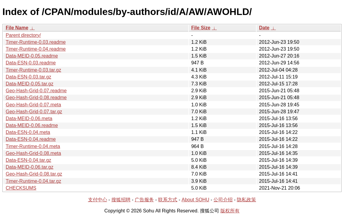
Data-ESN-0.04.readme (31, 139)
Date (264, 27)
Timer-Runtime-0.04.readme (36, 49)
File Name (17, 27)
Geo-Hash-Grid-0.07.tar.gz (34, 111)
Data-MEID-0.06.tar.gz (29, 167)
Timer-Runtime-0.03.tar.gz (33, 70)
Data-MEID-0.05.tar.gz (29, 83)
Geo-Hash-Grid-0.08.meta (33, 153)
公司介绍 (223, 199)
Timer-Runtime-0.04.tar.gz (33, 181)
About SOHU (195, 199)
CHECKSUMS (21, 188)
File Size (200, 27)
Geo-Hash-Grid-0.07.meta (33, 104)
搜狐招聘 (121, 199)
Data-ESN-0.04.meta (28, 132)
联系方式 (167, 199)
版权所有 (230, 210)
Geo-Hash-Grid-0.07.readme (36, 90)
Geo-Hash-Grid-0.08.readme (36, 97)
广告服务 (144, 199)
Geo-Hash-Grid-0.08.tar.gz (34, 173)
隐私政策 (246, 199)
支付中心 (97, 199)
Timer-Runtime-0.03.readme (36, 42)
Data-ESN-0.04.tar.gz (28, 160)
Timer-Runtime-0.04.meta (33, 146)
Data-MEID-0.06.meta (29, 118)
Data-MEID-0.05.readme (32, 55)
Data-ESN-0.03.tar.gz (28, 76)
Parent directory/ (23, 35)
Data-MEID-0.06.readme (32, 125)
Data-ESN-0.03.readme (31, 62)
